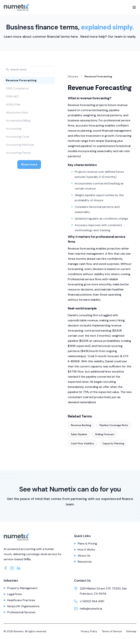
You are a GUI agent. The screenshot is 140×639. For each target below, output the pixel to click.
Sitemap (131, 631)
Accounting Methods (20, 145)
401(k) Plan (13, 104)
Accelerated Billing (18, 120)
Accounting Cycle (17, 137)
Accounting (13, 129)
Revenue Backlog (81, 425)
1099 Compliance (17, 88)
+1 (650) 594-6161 (92, 601)
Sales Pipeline (79, 434)
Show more (29, 164)
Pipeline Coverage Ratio (114, 425)
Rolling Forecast (104, 434)
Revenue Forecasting (21, 80)
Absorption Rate (17, 112)
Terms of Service (112, 631)
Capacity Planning (113, 443)
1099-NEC (12, 96)
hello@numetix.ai (91, 608)
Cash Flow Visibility (82, 443)
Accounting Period (18, 153)
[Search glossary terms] (29, 69)
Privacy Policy (89, 631)
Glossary (73, 76)
